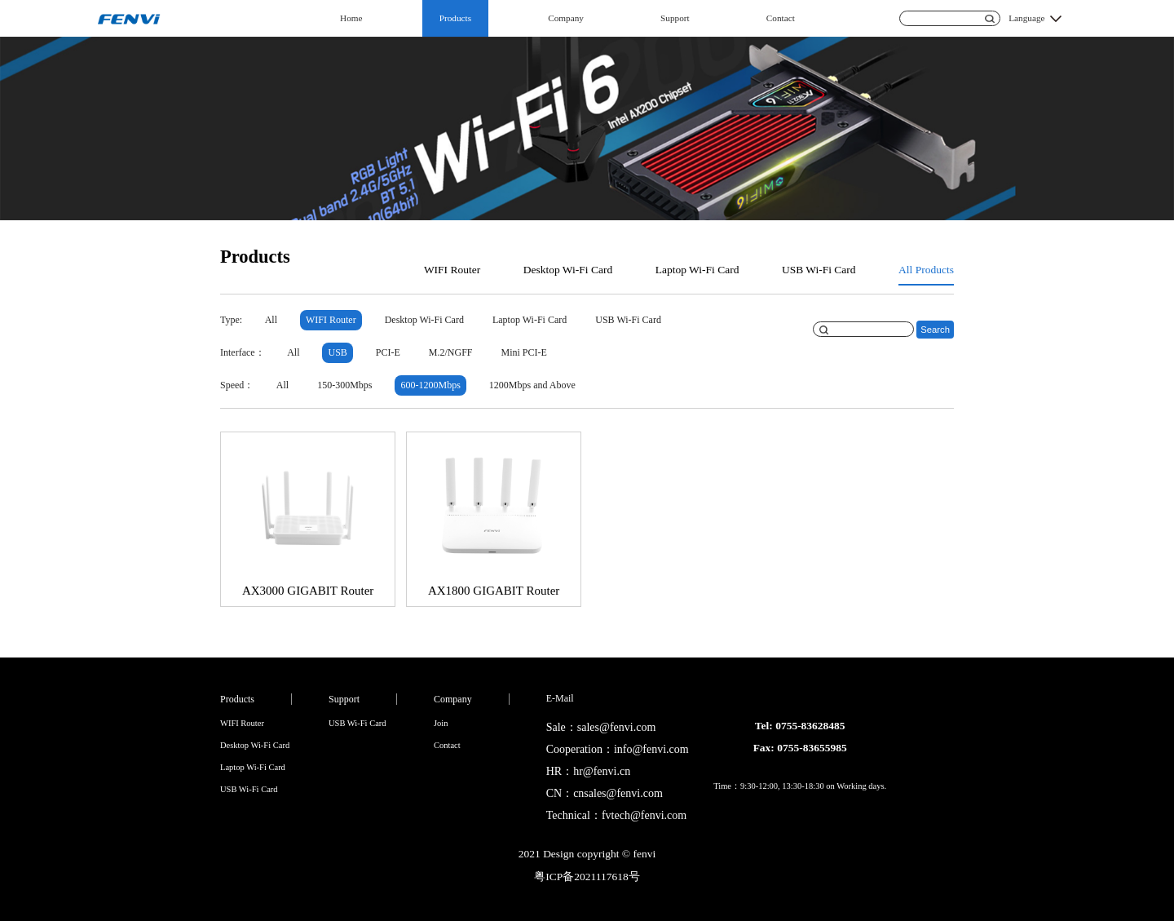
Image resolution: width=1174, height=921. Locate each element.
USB (337, 352)
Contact (780, 18)
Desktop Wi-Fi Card (567, 269)
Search (935, 329)
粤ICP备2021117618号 (587, 876)
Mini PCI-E (524, 352)
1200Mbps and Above (532, 385)
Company (566, 18)
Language (1026, 18)
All (271, 319)
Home (351, 18)
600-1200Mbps (431, 385)
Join (441, 723)
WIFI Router (452, 269)
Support (675, 18)
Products (455, 18)
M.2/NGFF (451, 352)
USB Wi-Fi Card (819, 269)
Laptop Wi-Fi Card (697, 269)
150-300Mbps (344, 385)
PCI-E (388, 352)
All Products (926, 269)
